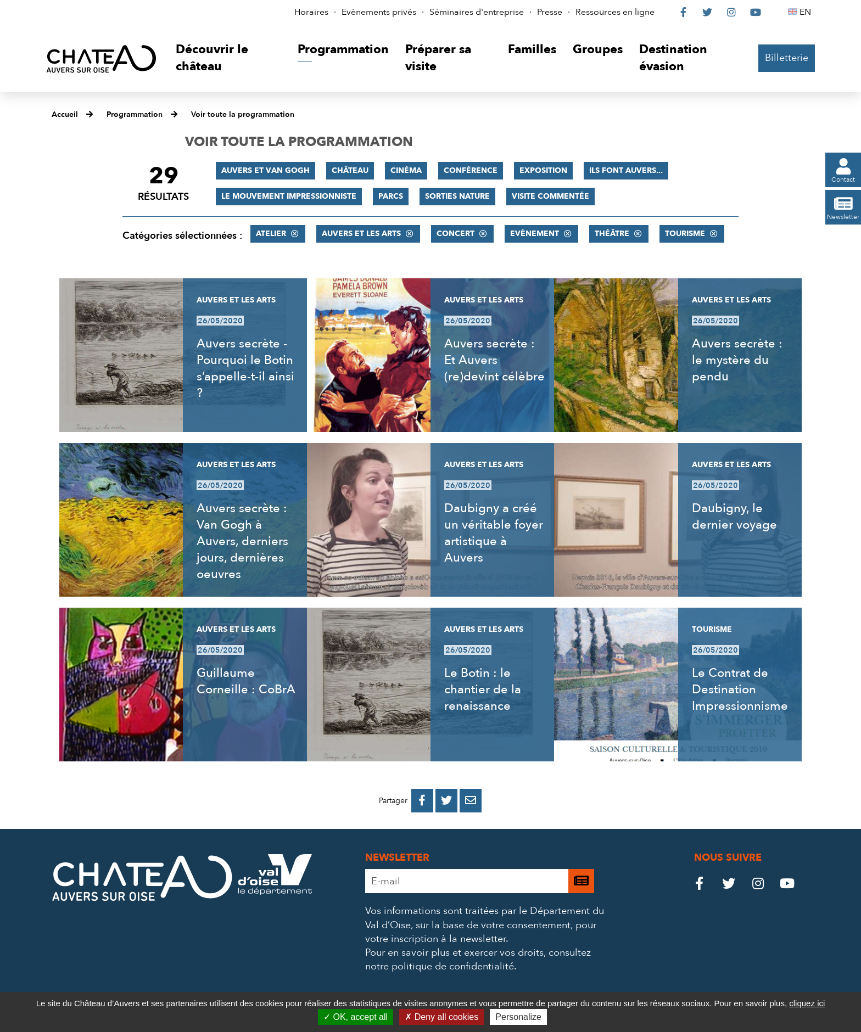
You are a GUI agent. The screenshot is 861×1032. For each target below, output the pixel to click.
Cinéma (406, 170)
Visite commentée (550, 196)
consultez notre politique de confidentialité (478, 959)
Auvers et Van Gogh (265, 170)
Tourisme (685, 233)
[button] (228, 58)
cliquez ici (807, 1003)
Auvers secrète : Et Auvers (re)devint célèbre (494, 360)
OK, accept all (355, 1017)
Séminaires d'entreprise (476, 12)
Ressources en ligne (615, 12)
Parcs (390, 196)
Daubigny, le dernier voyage (734, 516)
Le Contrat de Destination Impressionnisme (740, 689)
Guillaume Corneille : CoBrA (246, 681)
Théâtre (612, 233)
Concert (455, 233)
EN (807, 12)
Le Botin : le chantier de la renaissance (482, 689)
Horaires (311, 12)
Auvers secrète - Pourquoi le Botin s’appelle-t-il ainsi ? (245, 368)
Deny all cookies (441, 1017)
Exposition (543, 170)
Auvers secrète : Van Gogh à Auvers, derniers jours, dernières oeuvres (242, 541)
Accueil (65, 114)
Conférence (470, 170)
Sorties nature (457, 196)
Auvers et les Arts (361, 233)
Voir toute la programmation (242, 114)
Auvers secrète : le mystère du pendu (737, 360)
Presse (549, 12)
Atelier (271, 233)
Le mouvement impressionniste (288, 196)
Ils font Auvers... (626, 170)
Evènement (534, 233)
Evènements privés (379, 12)
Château (350, 170)
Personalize (518, 1017)
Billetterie (786, 58)
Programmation (135, 114)
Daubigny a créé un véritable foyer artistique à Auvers (493, 533)
